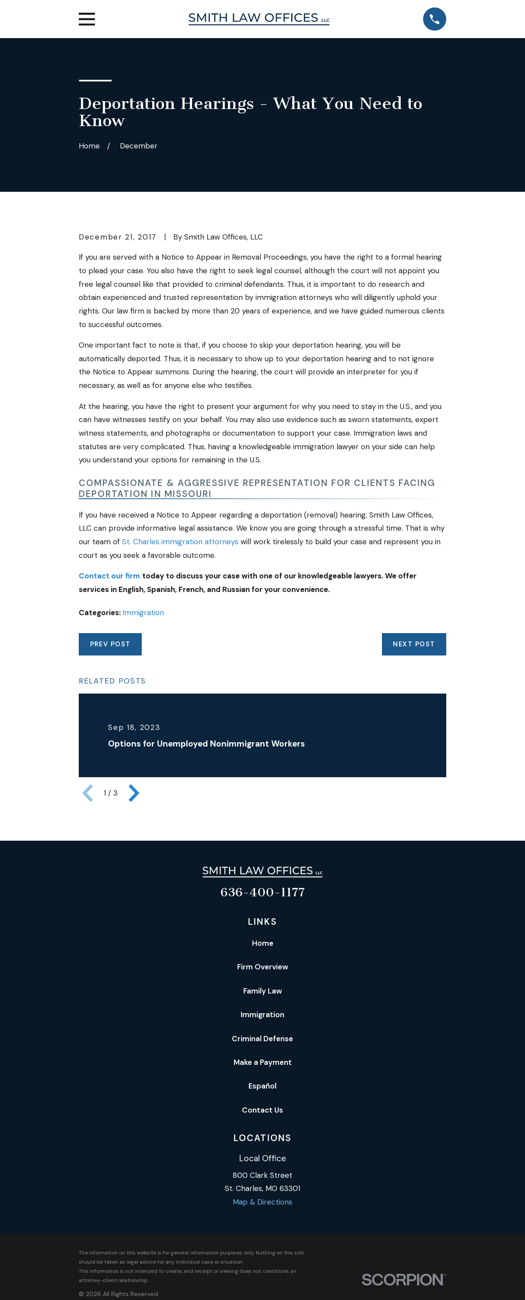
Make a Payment (263, 1062)
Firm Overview (262, 967)
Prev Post (110, 644)
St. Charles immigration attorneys (180, 541)
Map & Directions (262, 1202)
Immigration (143, 612)
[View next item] (134, 793)
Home (262, 943)
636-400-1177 (262, 892)
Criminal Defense (262, 1038)
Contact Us (262, 1110)
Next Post (414, 644)
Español (262, 1086)
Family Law (262, 991)
